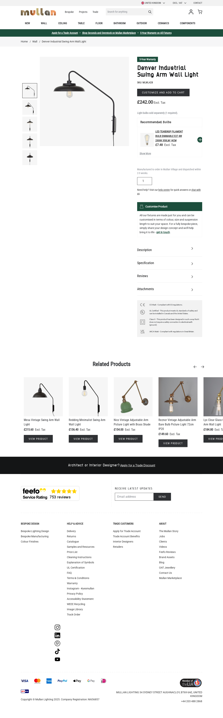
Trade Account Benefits (126, 536)
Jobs (162, 536)
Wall (44, 23)
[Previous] (196, 367)
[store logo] (38, 11)
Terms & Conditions (78, 578)
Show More (145, 153)
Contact (197, 3)
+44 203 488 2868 (191, 701)
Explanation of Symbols (80, 562)
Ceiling (62, 23)
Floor (99, 23)
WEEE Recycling (76, 604)
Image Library (75, 609)
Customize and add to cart (163, 92)
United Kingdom (153, 2)
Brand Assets (166, 557)
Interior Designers (123, 541)
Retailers (118, 546)
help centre (164, 189)
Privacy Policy (75, 593)
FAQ (69, 572)
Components (187, 23)
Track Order (73, 614)
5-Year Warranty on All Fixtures (156, 32)
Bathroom (120, 23)
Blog (161, 562)
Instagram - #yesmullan (80, 588)
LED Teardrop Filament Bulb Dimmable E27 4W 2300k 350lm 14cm (169, 136)
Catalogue (73, 541)
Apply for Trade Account (127, 531)
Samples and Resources (80, 546)
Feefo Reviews (167, 552)
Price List (72, 552)
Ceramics (163, 23)
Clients (163, 541)
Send (162, 496)
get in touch (163, 232)
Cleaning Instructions (79, 557)
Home (24, 41)
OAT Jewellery (167, 567)
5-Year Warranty (147, 59)
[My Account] (191, 12)
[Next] (204, 367)
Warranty (72, 583)
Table (81, 23)
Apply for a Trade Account (65, 32)
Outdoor (142, 23)
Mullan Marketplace (170, 578)
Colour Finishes (29, 541)
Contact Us (165, 572)
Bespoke (69, 11)
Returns (71, 536)
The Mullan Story (168, 531)
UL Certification (76, 567)
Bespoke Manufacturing (35, 536)
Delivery (71, 531)
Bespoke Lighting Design (35, 531)
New (27, 23)
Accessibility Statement (80, 598)
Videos (163, 546)
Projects (83, 11)
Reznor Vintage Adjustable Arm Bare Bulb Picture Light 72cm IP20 (177, 424)
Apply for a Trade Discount (137, 465)
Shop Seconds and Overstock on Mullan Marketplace (109, 32)
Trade (95, 11)
